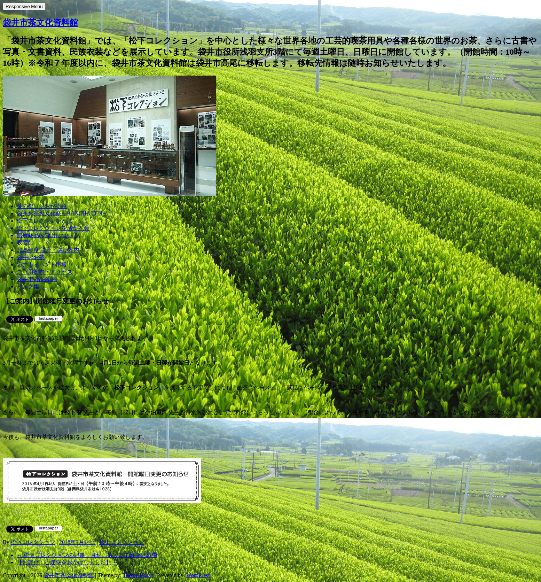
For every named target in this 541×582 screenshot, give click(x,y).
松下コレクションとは (44, 221)
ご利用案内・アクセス (44, 272)
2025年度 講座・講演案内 (48, 250)
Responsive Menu (24, 6)
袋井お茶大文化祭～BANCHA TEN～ (62, 213)
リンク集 (28, 286)
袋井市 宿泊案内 (37, 279)
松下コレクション (33, 542)
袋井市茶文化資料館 (40, 22)
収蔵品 (25, 243)
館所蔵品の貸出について (47, 235)
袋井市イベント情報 (42, 264)
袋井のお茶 (31, 257)
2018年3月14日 (77, 542)
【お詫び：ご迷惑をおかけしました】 (67, 562)
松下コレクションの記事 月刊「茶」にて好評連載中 (87, 555)
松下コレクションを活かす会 (53, 228)
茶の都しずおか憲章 (42, 206)
